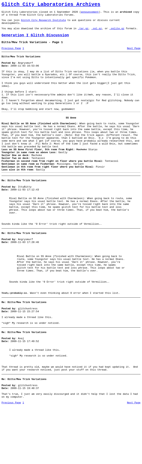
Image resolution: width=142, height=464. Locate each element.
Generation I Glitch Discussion (35, 40)
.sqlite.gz (116, 32)
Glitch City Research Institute (43, 23)
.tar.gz (83, 32)
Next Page (133, 54)
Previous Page (11, 54)
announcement (90, 13)
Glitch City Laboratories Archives (51, 5)
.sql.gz (96, 32)
